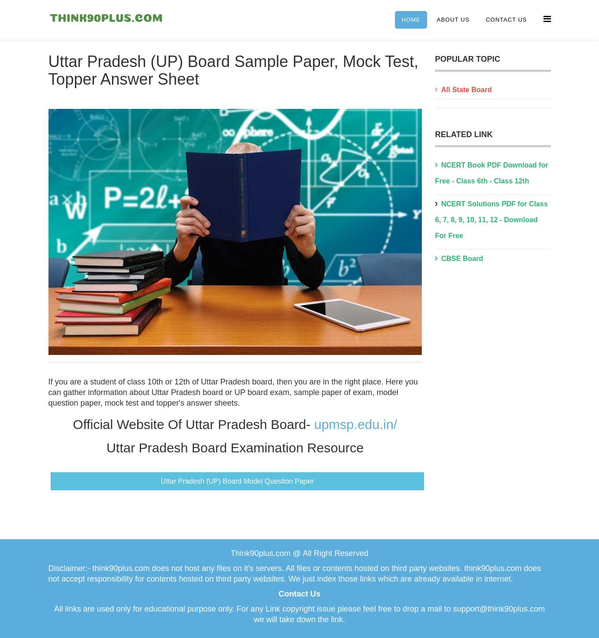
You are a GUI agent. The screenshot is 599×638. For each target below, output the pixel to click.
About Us (453, 19)
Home (411, 19)
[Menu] (547, 19)
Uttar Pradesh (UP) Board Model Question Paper (237, 481)
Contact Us (506, 19)
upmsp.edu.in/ (355, 424)
